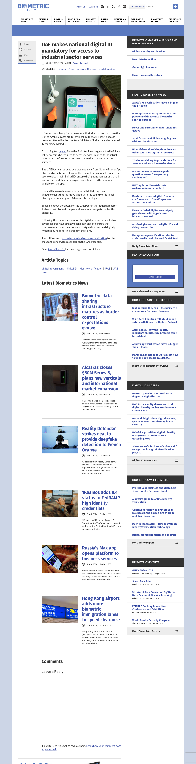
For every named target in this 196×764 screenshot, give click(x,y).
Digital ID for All (44, 20)
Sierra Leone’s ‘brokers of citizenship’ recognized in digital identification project (154, 449)
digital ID (71, 268)
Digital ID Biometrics (144, 460)
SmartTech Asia (155, 583)
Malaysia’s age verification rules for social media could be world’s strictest (155, 237)
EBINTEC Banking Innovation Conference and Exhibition (155, 609)
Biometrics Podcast (175, 20)
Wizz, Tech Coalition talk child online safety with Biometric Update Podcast (154, 321)
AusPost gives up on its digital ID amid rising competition (155, 226)
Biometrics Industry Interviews (150, 365)
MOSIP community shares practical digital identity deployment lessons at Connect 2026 (154, 407)
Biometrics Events (157, 20)
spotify (124, 6)
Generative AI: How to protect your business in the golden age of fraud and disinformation (153, 512)
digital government (53, 268)
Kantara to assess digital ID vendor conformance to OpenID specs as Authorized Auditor (153, 199)
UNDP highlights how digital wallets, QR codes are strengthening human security (154, 421)
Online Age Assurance (145, 67)
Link (26, 55)
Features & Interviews (74, 20)
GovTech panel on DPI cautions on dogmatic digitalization (152, 395)
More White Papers (143, 542)
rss (102, 6)
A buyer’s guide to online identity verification (152, 501)
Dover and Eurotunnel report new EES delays (154, 129)
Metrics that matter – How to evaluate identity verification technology (154, 525)
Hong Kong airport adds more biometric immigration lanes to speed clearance (101, 609)
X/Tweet (27, 49)
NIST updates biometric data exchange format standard (149, 187)
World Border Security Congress (155, 622)
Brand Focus (104, 20)
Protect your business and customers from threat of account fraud (154, 489)
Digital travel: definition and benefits (154, 534)
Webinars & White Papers (138, 20)
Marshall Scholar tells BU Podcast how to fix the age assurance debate (155, 356)
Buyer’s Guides (58, 20)
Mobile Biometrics (107, 69)
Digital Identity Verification (148, 51)
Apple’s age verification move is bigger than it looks (155, 104)
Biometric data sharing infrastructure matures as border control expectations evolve (100, 312)
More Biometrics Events (146, 631)
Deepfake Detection (144, 59)
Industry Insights (91, 20)
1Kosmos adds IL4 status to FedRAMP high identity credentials (101, 500)
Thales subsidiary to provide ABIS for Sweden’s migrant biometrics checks (154, 162)
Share (26, 44)
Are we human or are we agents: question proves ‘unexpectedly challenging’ (151, 174)
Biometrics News (27, 20)
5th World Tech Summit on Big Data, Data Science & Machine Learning (155, 595)
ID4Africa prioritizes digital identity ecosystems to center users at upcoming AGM (153, 435)
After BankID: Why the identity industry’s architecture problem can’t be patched (154, 333)
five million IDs (56, 249)
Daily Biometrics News (145, 246)
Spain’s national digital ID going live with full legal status (154, 140)
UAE (107, 268)
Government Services (86, 69)
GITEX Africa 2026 (155, 572)
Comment (28, 60)
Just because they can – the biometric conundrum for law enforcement (154, 310)
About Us (81, 7)
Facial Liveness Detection (147, 75)
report (62, 151)
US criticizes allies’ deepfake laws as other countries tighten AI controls (154, 151)
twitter (113, 6)
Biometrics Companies (120, 20)
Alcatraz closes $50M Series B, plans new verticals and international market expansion (101, 378)
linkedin (108, 6)
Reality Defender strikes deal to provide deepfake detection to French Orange (101, 439)
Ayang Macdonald (81, 63)
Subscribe (93, 7)
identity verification (91, 268)
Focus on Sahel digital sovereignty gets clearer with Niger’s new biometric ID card (152, 213)
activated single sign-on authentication (84, 238)
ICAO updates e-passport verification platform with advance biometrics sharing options (154, 116)
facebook (119, 6)
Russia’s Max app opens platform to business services (100, 553)
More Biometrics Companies (148, 291)
